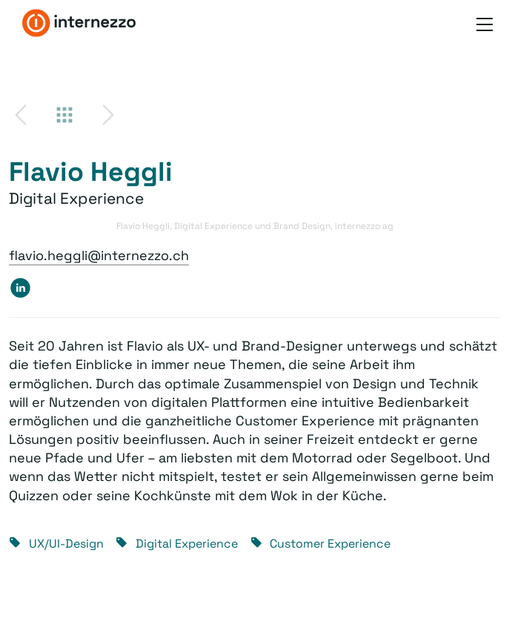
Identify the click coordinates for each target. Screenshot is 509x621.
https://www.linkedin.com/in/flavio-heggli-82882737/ (20, 287)
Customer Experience (330, 543)
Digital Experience (187, 543)
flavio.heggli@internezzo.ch (99, 255)
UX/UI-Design (66, 543)
